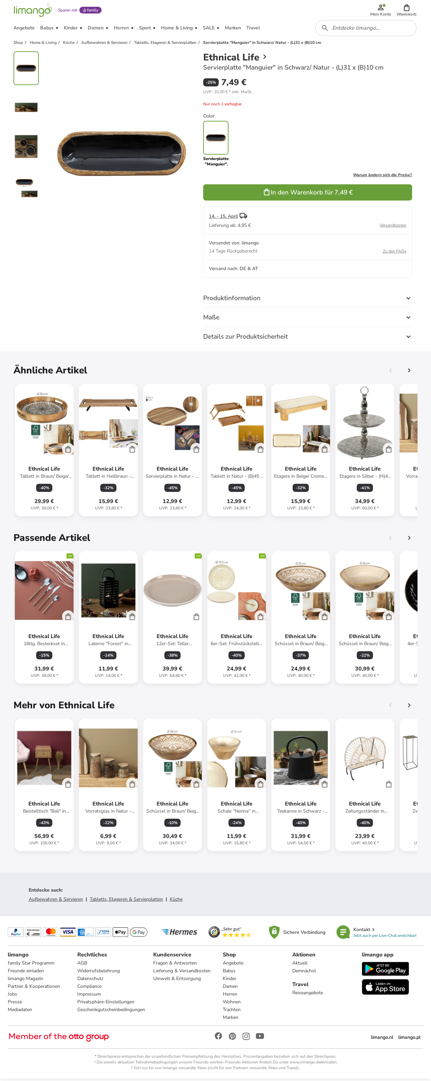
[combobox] (366, 29)
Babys (229, 973)
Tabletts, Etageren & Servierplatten (126, 901)
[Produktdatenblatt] (44, 452)
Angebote (233, 965)
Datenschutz (91, 981)
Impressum (89, 996)
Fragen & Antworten (175, 965)
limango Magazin (26, 981)
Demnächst (304, 973)
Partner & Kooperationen (34, 988)
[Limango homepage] (33, 11)
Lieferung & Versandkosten (182, 973)
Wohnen (232, 1004)
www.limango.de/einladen (313, 1064)
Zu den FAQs (394, 253)
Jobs (13, 996)
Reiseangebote (307, 995)
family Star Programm (31, 965)
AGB (82, 965)
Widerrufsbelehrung (99, 973)
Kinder (229, 981)
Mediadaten (20, 1012)
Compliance (90, 988)
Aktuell (299, 965)
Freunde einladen (26, 973)
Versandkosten (393, 227)
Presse (15, 1004)
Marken (230, 1020)
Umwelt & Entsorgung (177, 981)
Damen (230, 988)
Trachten (232, 1012)
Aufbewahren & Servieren (56, 901)
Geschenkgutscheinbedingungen (111, 1012)
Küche (176, 901)
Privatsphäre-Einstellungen (106, 1004)
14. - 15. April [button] (223, 218)
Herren (230, 996)
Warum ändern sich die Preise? (382, 177)
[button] (407, 11)
